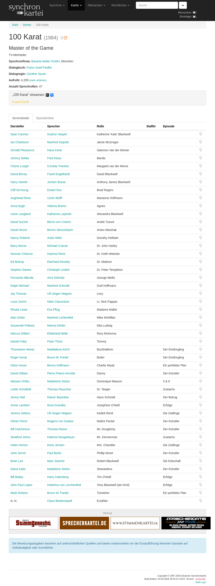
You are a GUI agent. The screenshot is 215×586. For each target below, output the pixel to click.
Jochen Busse (56, 182)
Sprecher (53, 126)
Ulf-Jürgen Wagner (59, 293)
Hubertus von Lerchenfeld (64, 485)
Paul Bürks (54, 453)
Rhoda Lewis (19, 309)
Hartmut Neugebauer (61, 437)
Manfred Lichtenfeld (60, 317)
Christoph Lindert (58, 269)
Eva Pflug (53, 309)
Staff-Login (200, 582)
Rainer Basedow (58, 397)
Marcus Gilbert (20, 333)
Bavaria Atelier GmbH (45, 61)
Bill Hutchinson (20, 429)
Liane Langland (20, 214)
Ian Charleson (19, 142)
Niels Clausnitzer (58, 301)
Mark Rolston (19, 493)
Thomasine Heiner (22, 349)
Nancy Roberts (20, 238)
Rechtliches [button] (120, 5)
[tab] (107, 98)
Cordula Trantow (58, 166)
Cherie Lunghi (19, 166)
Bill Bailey (16, 477)
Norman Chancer (21, 253)
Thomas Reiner (57, 429)
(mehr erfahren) (38, 80)
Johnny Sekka (19, 158)
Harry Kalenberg (58, 477)
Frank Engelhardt (58, 174)
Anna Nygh (17, 206)
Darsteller (17, 126)
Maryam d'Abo (19, 381)
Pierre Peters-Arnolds (61, 373)
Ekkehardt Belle (57, 333)
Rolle (100, 126)
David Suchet (19, 222)
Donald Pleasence (22, 150)
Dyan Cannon (19, 134)
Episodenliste (45, 118)
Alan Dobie (17, 317)
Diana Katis (18, 469)
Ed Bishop (17, 261)
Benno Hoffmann (58, 365)
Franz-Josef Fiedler (39, 67)
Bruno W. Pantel (57, 357)
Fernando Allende (22, 277)
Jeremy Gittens (20, 413)
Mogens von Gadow (60, 421)
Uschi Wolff (54, 198)
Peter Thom (55, 341)
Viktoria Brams (56, 206)
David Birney (18, 174)
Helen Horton (19, 445)
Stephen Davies (20, 269)
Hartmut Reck (56, 253)
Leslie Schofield (20, 389)
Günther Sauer (36, 74)
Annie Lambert (20, 405)
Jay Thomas (18, 293)
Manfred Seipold (58, 142)
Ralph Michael (19, 285)
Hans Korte (54, 150)
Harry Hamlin (19, 182)
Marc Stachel (55, 461)
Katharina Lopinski (59, 214)
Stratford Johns (20, 437)
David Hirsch (18, 230)
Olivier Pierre (19, 421)
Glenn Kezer (18, 365)
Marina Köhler (56, 325)
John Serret (18, 453)
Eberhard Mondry (58, 261)
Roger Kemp (18, 357)
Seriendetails (20, 118)
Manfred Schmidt (58, 285)
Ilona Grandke (56, 405)
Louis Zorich (18, 301)
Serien (27, 24)
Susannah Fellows (22, 325)
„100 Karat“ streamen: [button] (33, 95)
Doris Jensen (55, 445)
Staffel (151, 126)
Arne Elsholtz (55, 277)
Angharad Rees (20, 198)
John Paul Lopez (21, 485)
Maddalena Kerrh (58, 349)
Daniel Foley (18, 341)
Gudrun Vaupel (57, 134)
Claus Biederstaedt (59, 501)
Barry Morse (18, 245)
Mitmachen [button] (96, 5)
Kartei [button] (76, 5)
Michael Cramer (57, 245)
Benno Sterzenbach (60, 230)
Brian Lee (16, 461)
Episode (168, 126)
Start (15, 24)
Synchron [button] (57, 5)
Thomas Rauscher (59, 389)
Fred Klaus (54, 158)
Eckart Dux (54, 190)
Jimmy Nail (17, 397)
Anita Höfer (54, 238)
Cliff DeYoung (19, 190)
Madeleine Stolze (58, 381)
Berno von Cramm (59, 222)
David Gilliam (19, 373)
